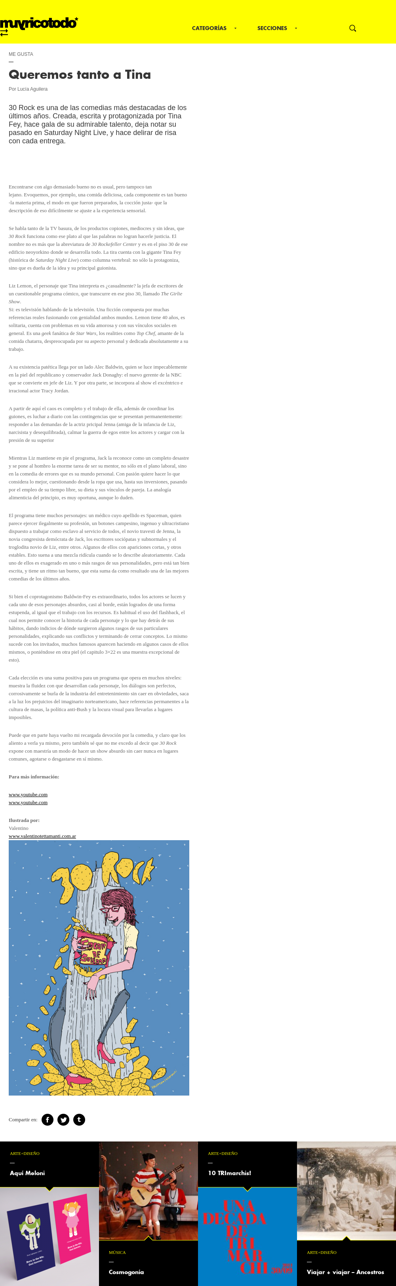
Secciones (272, 28)
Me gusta (21, 54)
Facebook (47, 1120)
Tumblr (79, 1120)
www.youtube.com (28, 794)
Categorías (209, 28)
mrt (39, 27)
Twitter (63, 1120)
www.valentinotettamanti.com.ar (42, 836)
